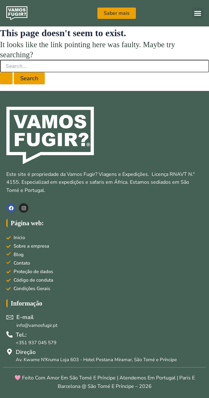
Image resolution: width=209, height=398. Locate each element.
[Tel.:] (9, 334)
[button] (197, 13)
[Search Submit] (6, 78)
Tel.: (21, 335)
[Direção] (9, 352)
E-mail (25, 317)
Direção (26, 352)
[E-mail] (9, 317)
